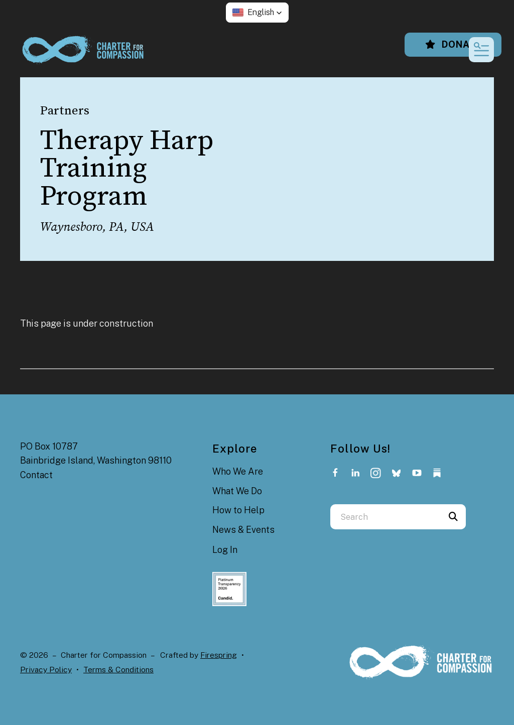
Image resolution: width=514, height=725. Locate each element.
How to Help (238, 510)
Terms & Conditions (118, 669)
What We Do (237, 491)
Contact (36, 475)
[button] (257, 12)
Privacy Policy (46, 669)
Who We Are (237, 471)
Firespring (218, 655)
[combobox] (385, 516)
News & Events (243, 529)
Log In (224, 549)
